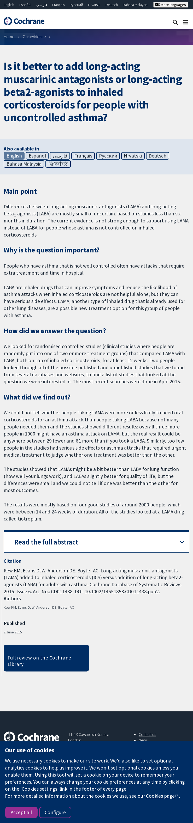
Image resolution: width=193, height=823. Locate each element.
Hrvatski (94, 4)
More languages (170, 4)
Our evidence (34, 36)
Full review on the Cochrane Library (39, 661)
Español (25, 4)
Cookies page (160, 796)
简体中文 (58, 164)
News (143, 740)
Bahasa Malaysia (135, 4)
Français (58, 4)
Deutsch (112, 4)
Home (9, 36)
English (9, 4)
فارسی (41, 4)
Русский (76, 4)
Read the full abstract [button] (46, 542)
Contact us (147, 734)
